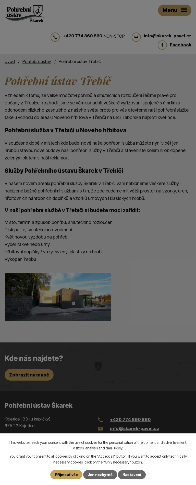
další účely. (114, 448)
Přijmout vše (66, 474)
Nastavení (131, 474)
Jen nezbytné (100, 474)
